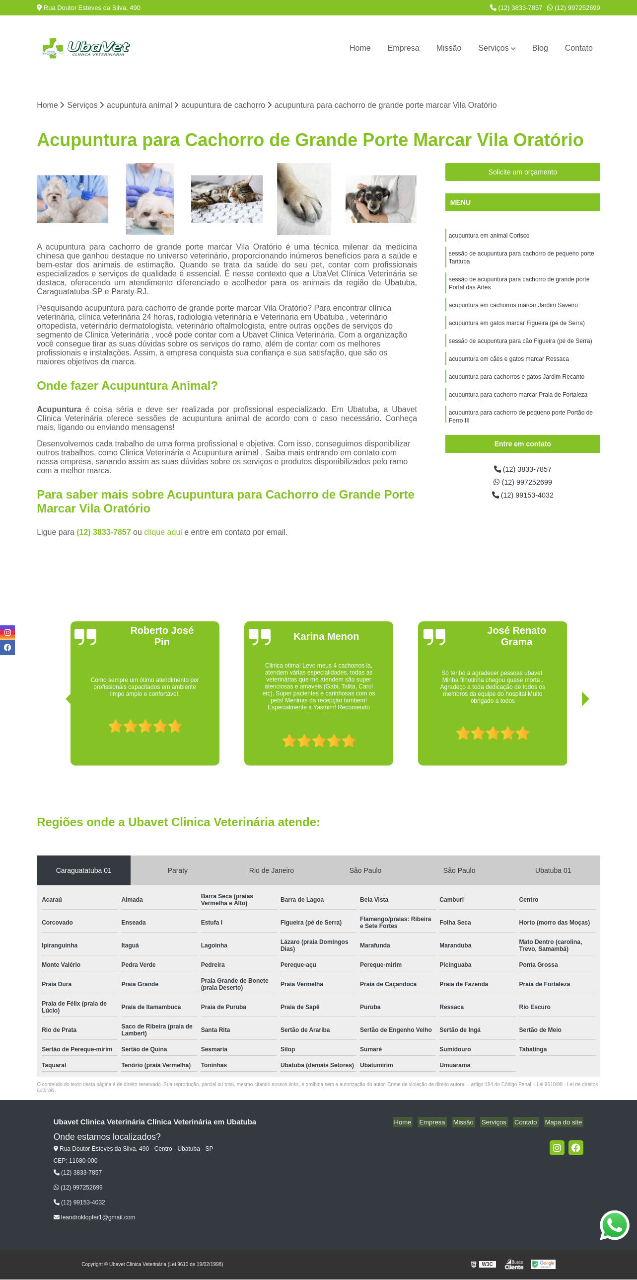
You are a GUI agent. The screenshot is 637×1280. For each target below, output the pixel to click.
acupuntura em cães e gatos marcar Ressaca (509, 368)
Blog (540, 48)
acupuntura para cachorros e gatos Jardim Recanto (517, 387)
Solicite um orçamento (523, 173)
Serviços (493, 48)
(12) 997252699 (573, 7)
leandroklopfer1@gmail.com (95, 1218)
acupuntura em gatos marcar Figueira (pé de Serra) (517, 330)
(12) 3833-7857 (516, 7)
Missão (449, 48)
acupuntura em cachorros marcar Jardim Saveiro (513, 311)
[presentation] (56, 738)
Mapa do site (565, 1123)
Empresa (404, 48)
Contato (579, 48)
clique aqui (163, 533)
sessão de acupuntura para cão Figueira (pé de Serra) (520, 349)
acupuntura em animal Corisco (489, 237)
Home (360, 48)
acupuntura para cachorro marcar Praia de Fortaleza (518, 406)
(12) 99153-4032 (522, 498)
